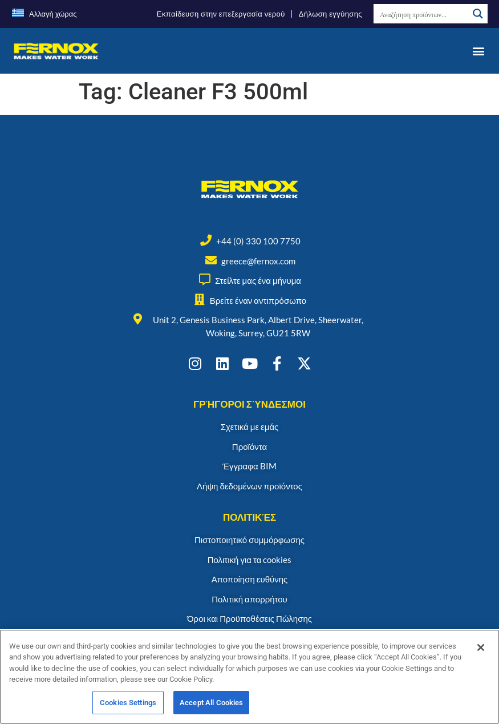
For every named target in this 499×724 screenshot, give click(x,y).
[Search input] (421, 13)
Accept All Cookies (211, 707)
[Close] (480, 651)
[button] (478, 50)
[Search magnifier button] (478, 13)
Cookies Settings (128, 707)
